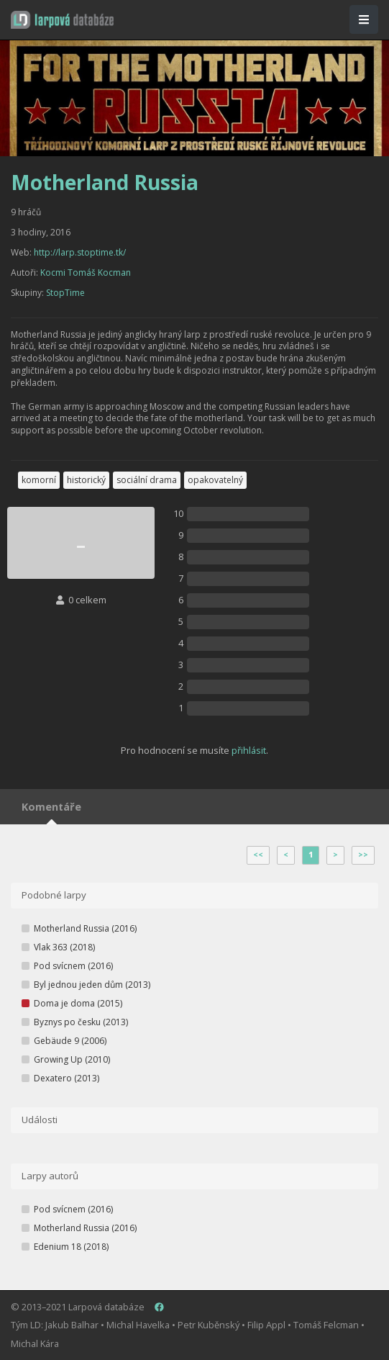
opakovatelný (215, 480)
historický (86, 480)
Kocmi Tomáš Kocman (85, 272)
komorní (39, 480)
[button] (62, 20)
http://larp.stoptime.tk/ (80, 252)
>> (363, 855)
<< (258, 855)
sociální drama (146, 480)
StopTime (65, 293)
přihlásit (249, 750)
